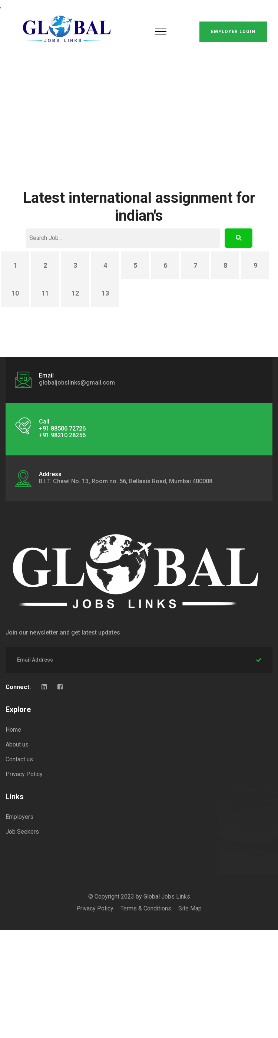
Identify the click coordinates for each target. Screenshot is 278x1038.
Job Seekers (22, 831)
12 (75, 293)
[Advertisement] (139, 111)
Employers (19, 816)
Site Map (190, 908)
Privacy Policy (24, 774)
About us (17, 744)
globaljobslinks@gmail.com (77, 382)
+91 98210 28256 (62, 435)
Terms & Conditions (145, 908)
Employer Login (233, 31)
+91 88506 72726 (62, 428)
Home (13, 729)
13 (105, 293)
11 (45, 293)
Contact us (19, 759)
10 (15, 293)
